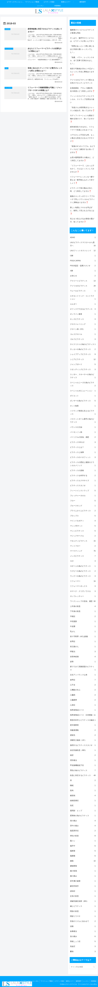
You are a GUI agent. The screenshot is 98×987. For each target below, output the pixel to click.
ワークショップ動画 (47, 981)
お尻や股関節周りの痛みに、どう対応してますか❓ (82, 158)
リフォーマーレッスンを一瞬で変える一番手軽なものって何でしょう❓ (82, 180)
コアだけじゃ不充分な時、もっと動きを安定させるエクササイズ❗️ (82, 138)
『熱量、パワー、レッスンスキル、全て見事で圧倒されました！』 (82, 60)
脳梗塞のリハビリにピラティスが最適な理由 (82, 31)
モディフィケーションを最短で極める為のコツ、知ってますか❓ (82, 119)
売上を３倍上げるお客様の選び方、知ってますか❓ (82, 220)
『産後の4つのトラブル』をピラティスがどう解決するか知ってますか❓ (82, 149)
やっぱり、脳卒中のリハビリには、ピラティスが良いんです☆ (82, 39)
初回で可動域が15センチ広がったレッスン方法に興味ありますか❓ (82, 72)
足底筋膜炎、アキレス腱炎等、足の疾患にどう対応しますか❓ (82, 89)
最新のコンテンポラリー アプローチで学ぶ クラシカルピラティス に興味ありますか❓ (82, 199)
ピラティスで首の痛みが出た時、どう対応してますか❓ (81, 189)
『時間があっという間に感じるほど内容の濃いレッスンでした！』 (82, 49)
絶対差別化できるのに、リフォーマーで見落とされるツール (82, 128)
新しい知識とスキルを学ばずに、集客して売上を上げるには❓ (82, 211)
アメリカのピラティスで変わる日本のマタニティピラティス (82, 81)
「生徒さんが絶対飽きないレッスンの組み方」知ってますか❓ (82, 108)
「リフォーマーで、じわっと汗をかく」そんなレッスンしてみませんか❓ (82, 169)
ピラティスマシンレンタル (30, 981)
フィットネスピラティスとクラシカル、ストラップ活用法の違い (82, 99)
